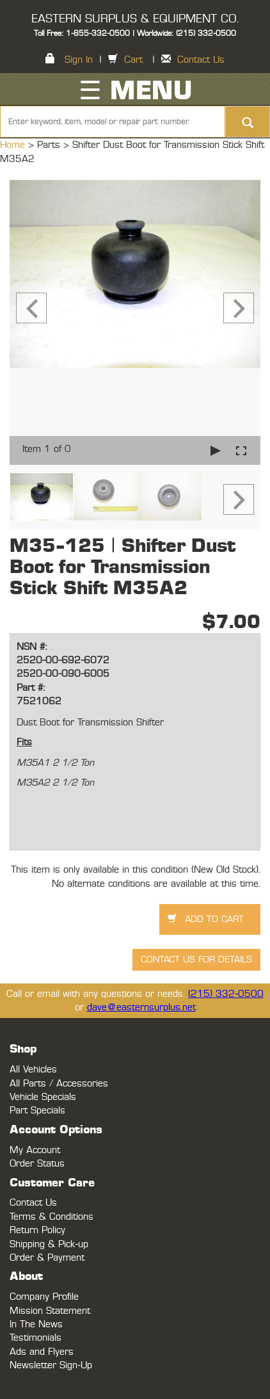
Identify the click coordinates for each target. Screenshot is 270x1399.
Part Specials (37, 1110)
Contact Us (201, 60)
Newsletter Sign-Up (51, 1365)
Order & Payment (47, 1258)
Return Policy (37, 1230)
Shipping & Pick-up (49, 1244)
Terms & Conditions (51, 1217)
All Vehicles (33, 1069)
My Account (35, 1150)
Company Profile (44, 1297)
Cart (133, 60)
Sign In (79, 60)
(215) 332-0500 (226, 994)
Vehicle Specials (43, 1097)
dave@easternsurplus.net (141, 1007)
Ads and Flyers (42, 1352)
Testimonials (35, 1338)
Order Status (37, 1164)
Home (14, 145)
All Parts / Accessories (59, 1083)
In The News (36, 1324)
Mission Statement (50, 1311)
